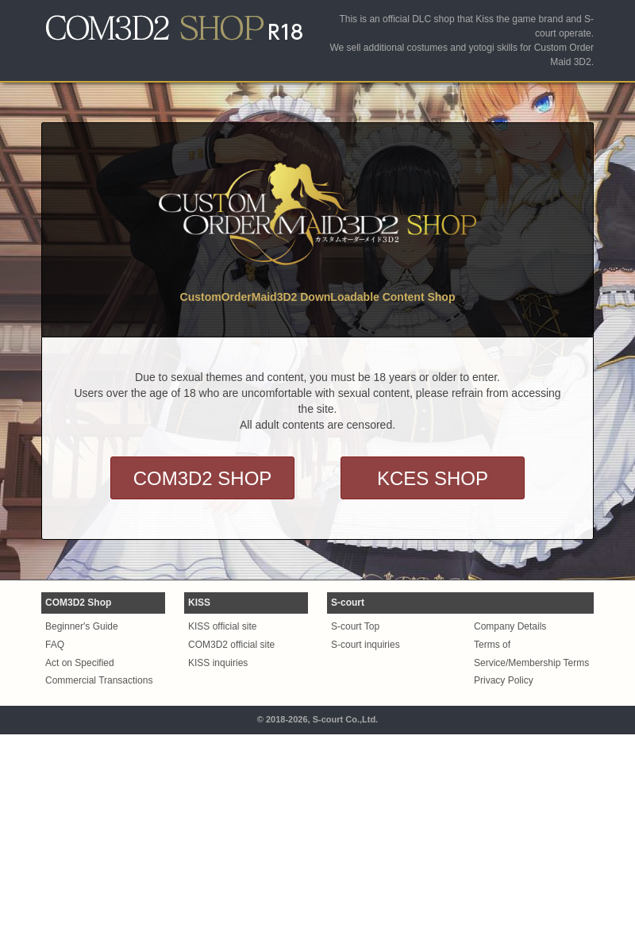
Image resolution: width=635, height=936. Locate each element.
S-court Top (355, 626)
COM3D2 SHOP (202, 478)
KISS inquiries (218, 662)
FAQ (54, 644)
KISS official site (222, 626)
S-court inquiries (365, 644)
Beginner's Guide (81, 626)
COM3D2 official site (231, 644)
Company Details (510, 626)
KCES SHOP (432, 478)
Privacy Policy (503, 680)
